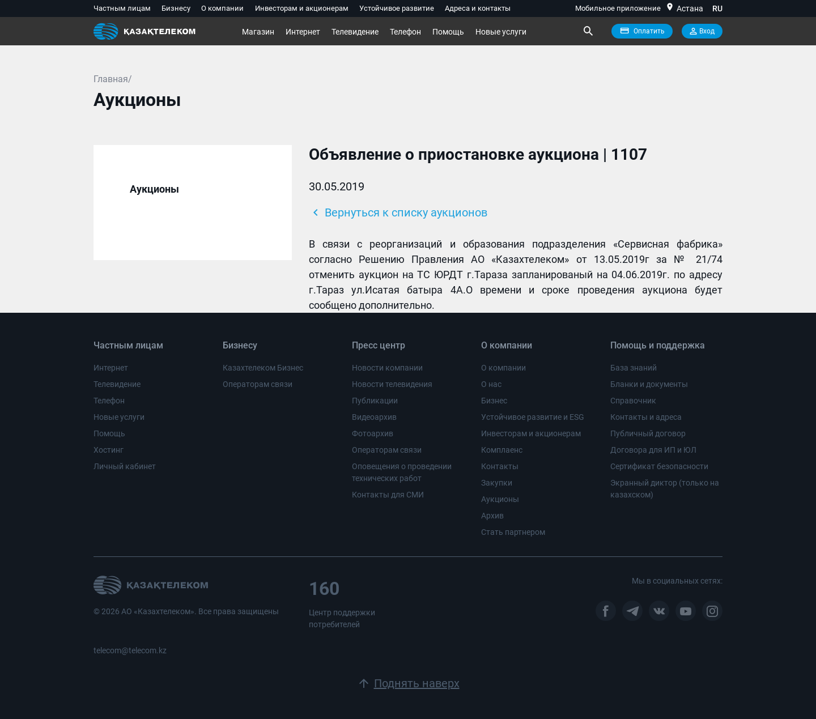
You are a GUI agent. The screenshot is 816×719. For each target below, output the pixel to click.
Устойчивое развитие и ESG (532, 417)
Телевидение (355, 31)
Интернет (303, 31)
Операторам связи (257, 384)
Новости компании (387, 367)
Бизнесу (176, 8)
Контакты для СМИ (388, 494)
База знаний (633, 367)
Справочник (633, 400)
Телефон (405, 31)
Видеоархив (374, 417)
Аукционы (154, 189)
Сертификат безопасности (659, 466)
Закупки (496, 482)
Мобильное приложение (618, 8)
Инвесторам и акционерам (301, 8)
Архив (492, 515)
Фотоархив (372, 433)
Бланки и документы (649, 384)
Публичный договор (648, 433)
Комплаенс (501, 449)
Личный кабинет (125, 466)
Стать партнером (513, 532)
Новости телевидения (392, 384)
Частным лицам (122, 8)
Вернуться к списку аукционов (398, 212)
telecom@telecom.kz (130, 650)
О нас (491, 384)
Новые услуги (500, 31)
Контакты (499, 466)
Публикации (375, 400)
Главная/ (113, 79)
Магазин (258, 31)
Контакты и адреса (646, 417)
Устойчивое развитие (396, 8)
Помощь (448, 31)
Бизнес (494, 400)
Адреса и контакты (478, 8)
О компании (222, 8)
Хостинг (109, 449)
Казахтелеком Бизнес (263, 367)
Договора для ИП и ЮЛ (653, 449)
